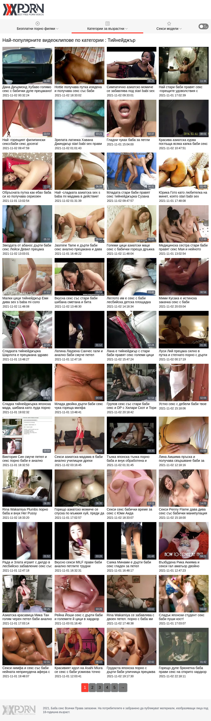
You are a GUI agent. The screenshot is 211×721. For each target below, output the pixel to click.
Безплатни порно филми (37, 26)
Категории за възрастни (107, 26)
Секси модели (169, 26)
